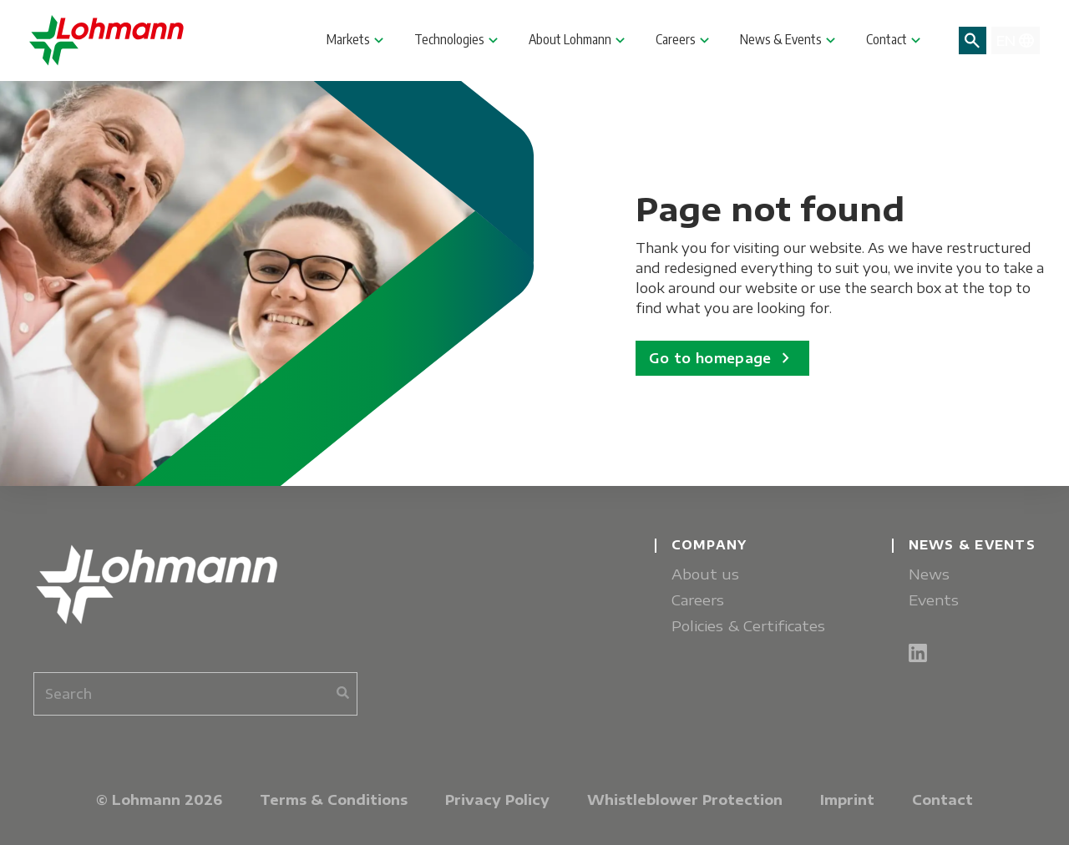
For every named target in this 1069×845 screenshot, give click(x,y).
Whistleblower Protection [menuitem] (685, 800)
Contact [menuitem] (942, 800)
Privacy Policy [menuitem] (497, 800)
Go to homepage (722, 358)
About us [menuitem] (705, 574)
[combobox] (195, 694)
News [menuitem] (929, 574)
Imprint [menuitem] (847, 800)
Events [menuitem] (934, 600)
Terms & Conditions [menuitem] (334, 800)
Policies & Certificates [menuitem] (748, 626)
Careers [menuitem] (697, 600)
